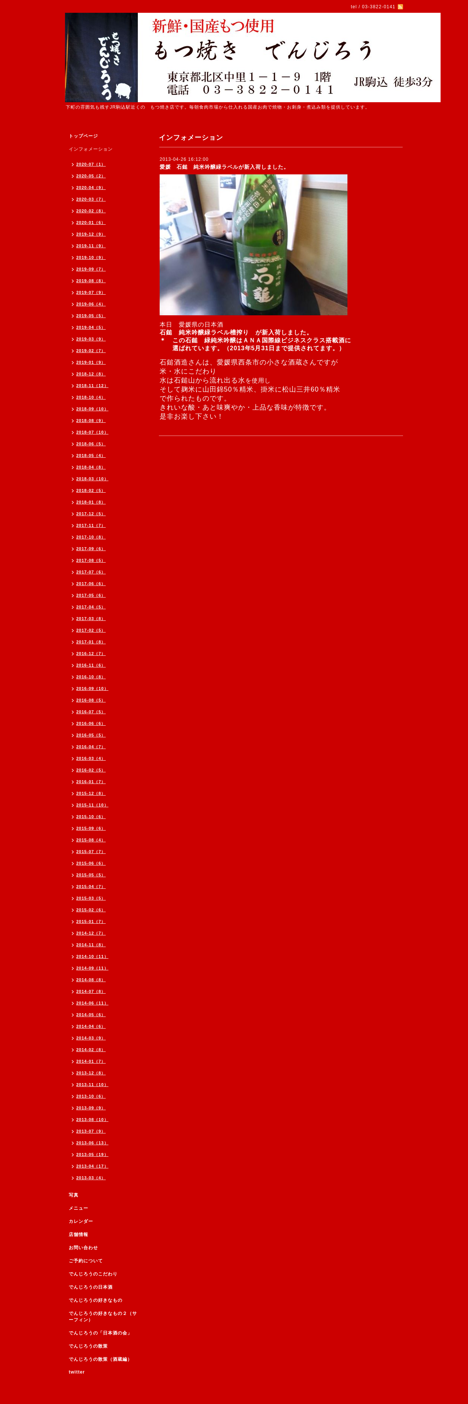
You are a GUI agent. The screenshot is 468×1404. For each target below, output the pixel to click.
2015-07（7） (91, 851)
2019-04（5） (91, 327)
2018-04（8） (91, 467)
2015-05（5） (91, 875)
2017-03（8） (91, 618)
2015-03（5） (91, 898)
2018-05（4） (91, 455)
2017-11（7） (91, 525)
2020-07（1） (91, 164)
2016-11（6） (91, 665)
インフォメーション (91, 149)
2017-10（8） (91, 537)
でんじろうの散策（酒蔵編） (100, 1359)
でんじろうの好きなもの (95, 1300)
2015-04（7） (91, 886)
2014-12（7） (91, 933)
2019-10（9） (91, 257)
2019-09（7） (91, 269)
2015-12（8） (91, 793)
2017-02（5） (91, 630)
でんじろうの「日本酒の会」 (100, 1333)
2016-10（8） (91, 677)
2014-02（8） (91, 1049)
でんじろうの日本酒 (91, 1287)
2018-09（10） (92, 409)
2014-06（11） (92, 1003)
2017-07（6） (91, 572)
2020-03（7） (91, 199)
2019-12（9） (91, 234)
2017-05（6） (91, 595)
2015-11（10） (92, 805)
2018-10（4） (91, 397)
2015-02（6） (91, 910)
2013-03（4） (91, 1178)
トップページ (83, 136)
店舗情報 (78, 1234)
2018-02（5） (91, 490)
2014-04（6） (91, 1026)
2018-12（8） (91, 374)
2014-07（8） (91, 991)
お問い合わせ (83, 1247)
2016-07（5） (91, 712)
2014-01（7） (91, 1061)
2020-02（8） (91, 211)
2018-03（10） (92, 479)
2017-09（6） (91, 548)
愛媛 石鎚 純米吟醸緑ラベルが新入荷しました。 (224, 167)
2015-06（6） (91, 863)
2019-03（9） (91, 339)
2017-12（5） (91, 513)
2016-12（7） (91, 653)
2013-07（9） (91, 1131)
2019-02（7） (91, 350)
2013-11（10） (92, 1084)
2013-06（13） (92, 1143)
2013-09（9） (91, 1108)
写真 (74, 1195)
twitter (77, 1372)
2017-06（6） (91, 583)
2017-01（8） (91, 642)
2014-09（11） (92, 968)
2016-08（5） (91, 700)
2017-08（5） (91, 560)
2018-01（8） (91, 502)
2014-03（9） (91, 1038)
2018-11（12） (92, 385)
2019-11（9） (91, 246)
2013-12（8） (91, 1073)
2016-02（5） (91, 770)
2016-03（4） (91, 758)
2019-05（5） (91, 315)
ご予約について (86, 1260)
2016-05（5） (91, 735)
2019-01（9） (91, 362)
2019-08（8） (91, 280)
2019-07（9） (91, 292)
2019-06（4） (91, 304)
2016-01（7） (91, 781)
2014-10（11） (92, 956)
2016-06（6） (91, 723)
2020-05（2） (91, 176)
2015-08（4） (91, 840)
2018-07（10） (92, 432)
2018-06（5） (91, 444)
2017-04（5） (91, 607)
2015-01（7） (91, 921)
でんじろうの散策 (88, 1346)
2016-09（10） (92, 688)
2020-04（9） (91, 187)
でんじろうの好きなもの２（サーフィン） (103, 1316)
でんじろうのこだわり (93, 1274)
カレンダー (81, 1221)
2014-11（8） (91, 945)
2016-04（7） (91, 746)
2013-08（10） (92, 1119)
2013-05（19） (92, 1154)
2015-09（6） (91, 828)
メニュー (78, 1208)
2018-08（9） (91, 420)
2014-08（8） (91, 979)
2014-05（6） (91, 1014)
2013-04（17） (92, 1166)
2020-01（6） (91, 222)
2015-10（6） (91, 816)
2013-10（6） (91, 1096)
